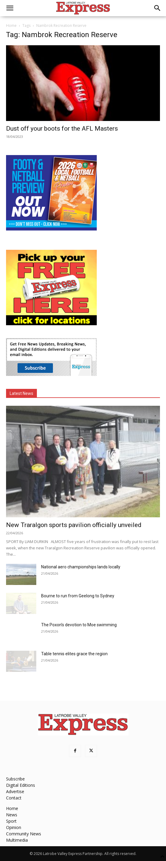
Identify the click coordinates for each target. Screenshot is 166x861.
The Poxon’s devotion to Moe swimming (79, 624)
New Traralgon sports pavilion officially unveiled (74, 525)
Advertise (15, 791)
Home (11, 25)
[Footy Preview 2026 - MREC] (51, 229)
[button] (9, 8)
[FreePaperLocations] (51, 323)
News (11, 815)
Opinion (13, 827)
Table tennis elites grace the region (74, 653)
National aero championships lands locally (80, 566)
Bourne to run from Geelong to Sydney (77, 595)
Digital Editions (20, 785)
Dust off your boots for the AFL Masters (62, 128)
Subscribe (15, 779)
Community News (23, 834)
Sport (11, 821)
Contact (13, 798)
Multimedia (17, 840)
